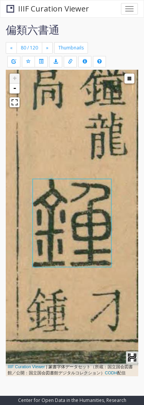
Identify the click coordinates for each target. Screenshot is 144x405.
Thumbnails (71, 47)
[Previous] (11, 48)
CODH (111, 373)
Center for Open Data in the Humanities (61, 400)
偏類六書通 (33, 29)
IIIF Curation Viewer (48, 8)
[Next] (47, 48)
